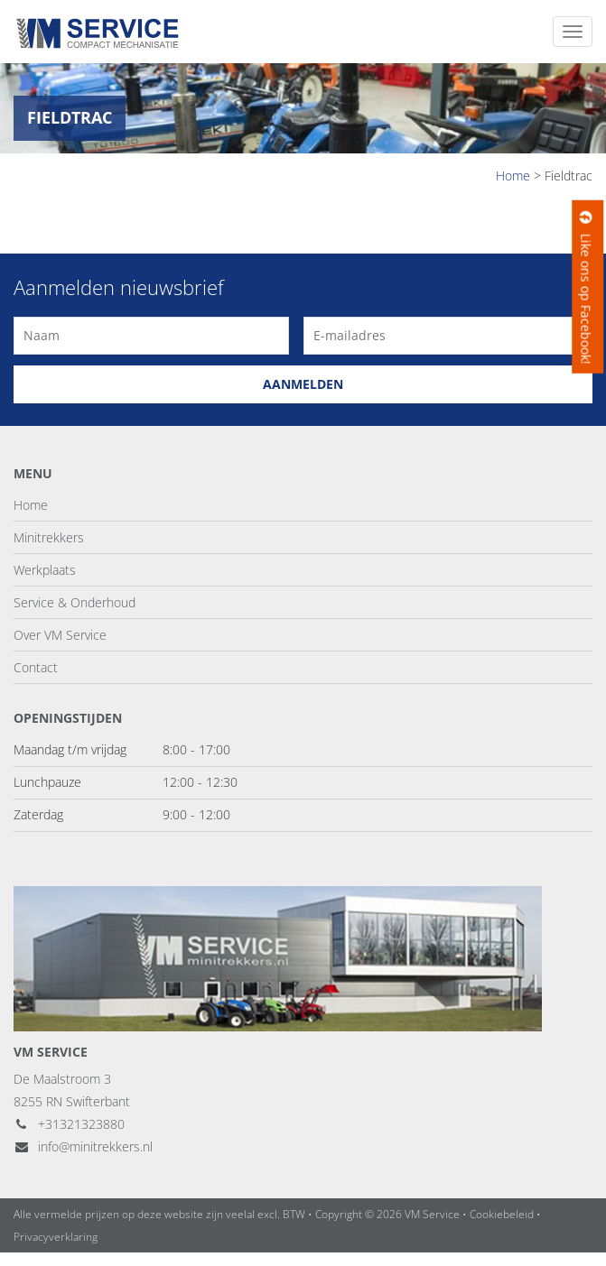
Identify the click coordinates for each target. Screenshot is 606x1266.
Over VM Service (60, 634)
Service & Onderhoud (74, 602)
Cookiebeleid (502, 1214)
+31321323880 (69, 1123)
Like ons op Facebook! (585, 287)
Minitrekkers (49, 537)
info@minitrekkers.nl (83, 1146)
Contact (36, 667)
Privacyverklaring (56, 1236)
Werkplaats (45, 569)
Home (31, 504)
